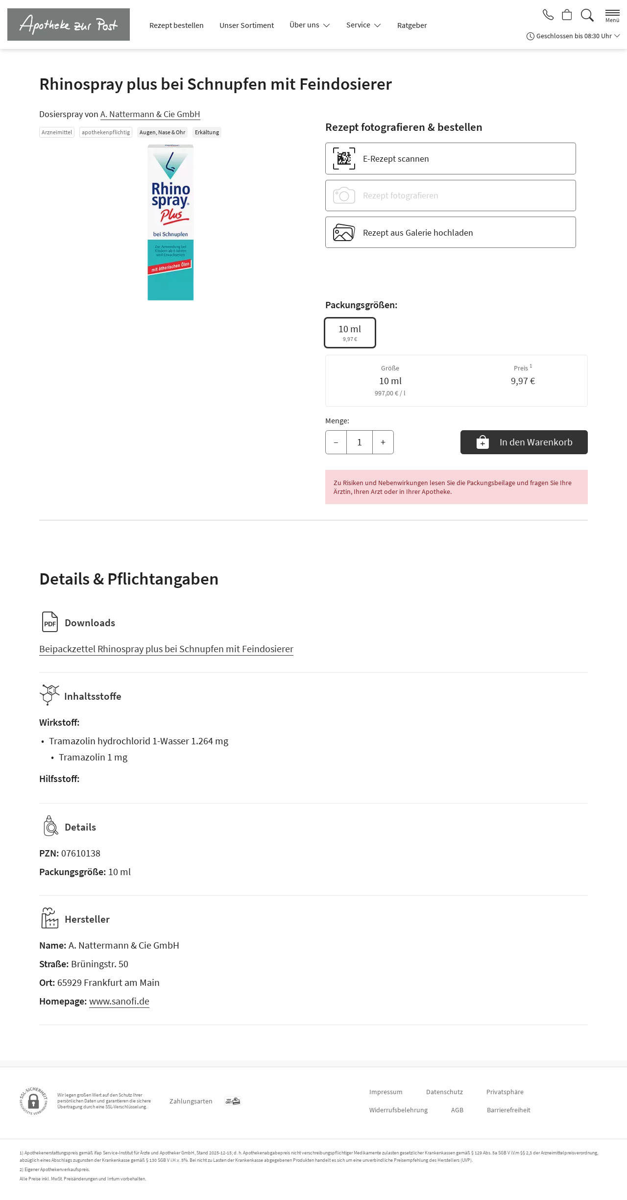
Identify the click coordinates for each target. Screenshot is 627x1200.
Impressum (386, 1091)
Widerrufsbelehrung (398, 1109)
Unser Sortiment (246, 25)
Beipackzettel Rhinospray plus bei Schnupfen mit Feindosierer (166, 648)
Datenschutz (444, 1091)
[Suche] (587, 15)
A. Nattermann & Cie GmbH (150, 114)
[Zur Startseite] (72, 24)
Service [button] (359, 24)
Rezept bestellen (176, 25)
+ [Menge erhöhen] (383, 442)
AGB (457, 1109)
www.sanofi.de (119, 1007)
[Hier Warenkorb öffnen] (566, 15)
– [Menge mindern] (336, 442)
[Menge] (359, 442)
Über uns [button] (305, 24)
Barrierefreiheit (509, 1109)
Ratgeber (412, 25)
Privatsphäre (505, 1091)
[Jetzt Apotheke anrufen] (544, 15)
